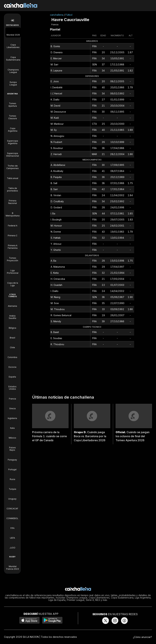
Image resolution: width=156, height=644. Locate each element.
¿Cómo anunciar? (142, 637)
